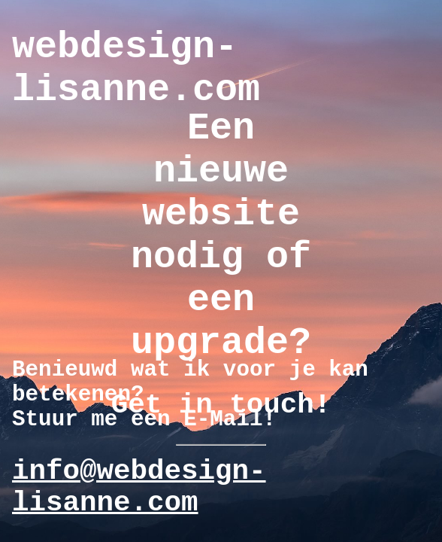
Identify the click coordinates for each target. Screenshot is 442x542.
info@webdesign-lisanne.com (139, 487)
